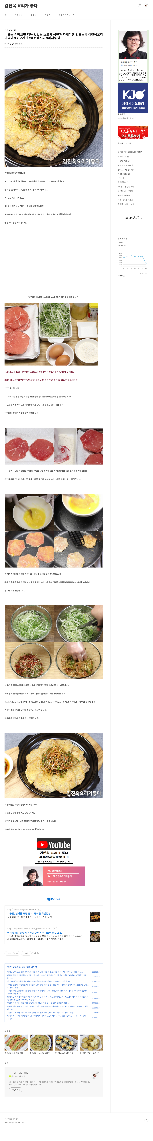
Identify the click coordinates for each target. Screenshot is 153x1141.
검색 (140, 5)
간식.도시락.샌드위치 (126, 169)
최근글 (120, 143)
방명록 (34, 15)
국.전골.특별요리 (124, 161)
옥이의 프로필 (123, 156)
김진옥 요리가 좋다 (21, 5)
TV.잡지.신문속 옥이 (126, 186)
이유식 (121, 178)
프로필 (48, 15)
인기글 (128, 143)
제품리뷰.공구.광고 (125, 199)
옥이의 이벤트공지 (125, 195)
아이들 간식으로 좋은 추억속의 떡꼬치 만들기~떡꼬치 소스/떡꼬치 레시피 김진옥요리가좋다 (43, 984)
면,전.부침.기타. (14, 979)
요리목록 (19, 15)
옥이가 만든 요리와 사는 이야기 (130, 152)
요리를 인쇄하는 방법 (126, 204)
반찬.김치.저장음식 (125, 165)
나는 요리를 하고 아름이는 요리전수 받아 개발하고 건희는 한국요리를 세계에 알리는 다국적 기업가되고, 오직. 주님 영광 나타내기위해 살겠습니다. (49, 1095)
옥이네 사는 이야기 (125, 191)
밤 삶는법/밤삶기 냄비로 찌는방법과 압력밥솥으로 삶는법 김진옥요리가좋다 (37, 993)
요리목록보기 (123, 182)
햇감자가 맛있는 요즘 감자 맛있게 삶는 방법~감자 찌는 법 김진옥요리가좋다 (37, 1015)
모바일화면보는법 (67, 15)
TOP (146, 1132)
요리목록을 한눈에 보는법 (127, 118)
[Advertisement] (53, 896)
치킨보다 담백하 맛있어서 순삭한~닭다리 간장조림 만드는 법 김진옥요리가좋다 (38, 1024)
